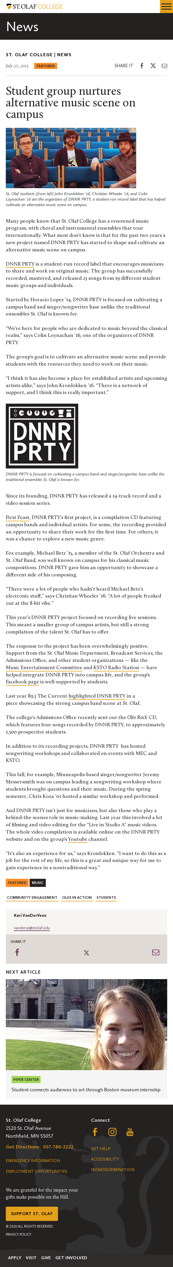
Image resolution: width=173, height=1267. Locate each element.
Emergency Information (33, 1160)
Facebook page (22, 682)
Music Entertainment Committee (44, 668)
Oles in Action (77, 897)
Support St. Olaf (32, 1213)
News (64, 54)
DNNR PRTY (20, 264)
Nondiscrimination (112, 1169)
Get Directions (22, 1146)
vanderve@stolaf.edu (32, 927)
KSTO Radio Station (116, 668)
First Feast (17, 517)
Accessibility (105, 1159)
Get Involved (71, 1257)
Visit (31, 1257)
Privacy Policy (18, 1234)
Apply (15, 1257)
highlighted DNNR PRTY (96, 696)
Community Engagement (32, 897)
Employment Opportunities (36, 1171)
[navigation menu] (166, 6)
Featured (46, 66)
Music (37, 883)
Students (106, 897)
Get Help (100, 1148)
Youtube (77, 839)
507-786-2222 (58, 1146)
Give (46, 1257)
